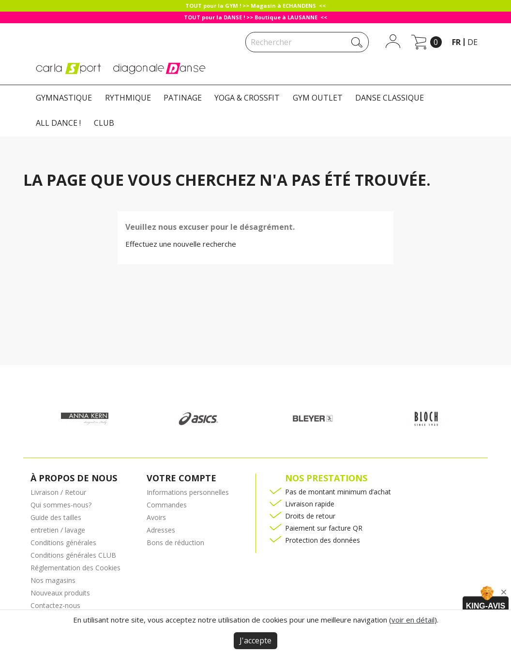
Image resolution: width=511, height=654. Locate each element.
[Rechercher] (307, 42)
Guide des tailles (55, 517)
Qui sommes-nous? (60, 504)
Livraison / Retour (58, 492)
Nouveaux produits (60, 592)
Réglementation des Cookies (75, 567)
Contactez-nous (55, 605)
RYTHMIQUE (128, 97)
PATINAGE (183, 97)
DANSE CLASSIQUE (389, 97)
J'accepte (255, 640)
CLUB (104, 123)
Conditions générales (63, 542)
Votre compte (181, 478)
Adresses (161, 530)
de (472, 42)
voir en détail (413, 619)
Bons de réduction (175, 542)
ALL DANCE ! (58, 123)
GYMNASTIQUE (64, 97)
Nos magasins (52, 580)
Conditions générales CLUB (73, 555)
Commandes (167, 504)
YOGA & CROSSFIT (247, 97)
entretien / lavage (57, 530)
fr (456, 42)
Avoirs (156, 517)
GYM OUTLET (318, 97)
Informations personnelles (188, 492)
